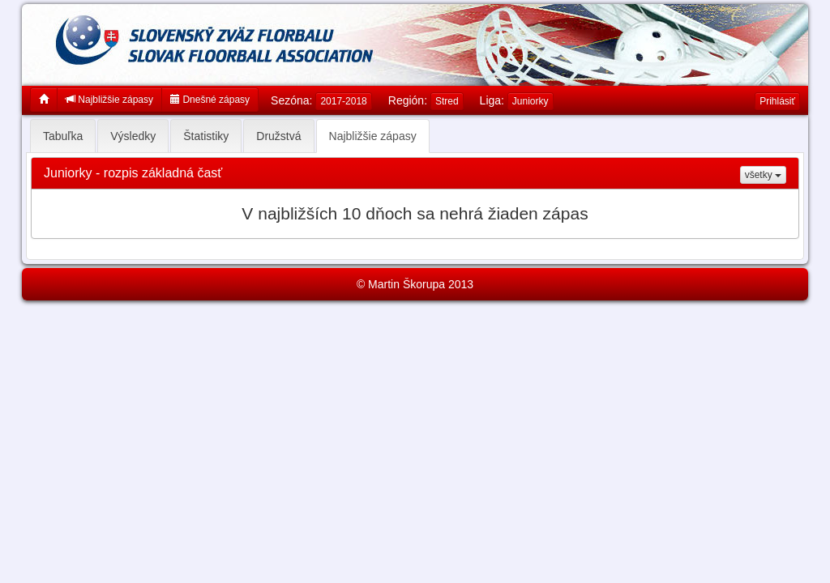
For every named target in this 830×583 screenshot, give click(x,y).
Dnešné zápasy (210, 99)
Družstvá (278, 136)
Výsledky (133, 136)
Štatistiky (206, 136)
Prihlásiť (777, 101)
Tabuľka (63, 136)
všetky (763, 175)
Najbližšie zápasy (109, 99)
